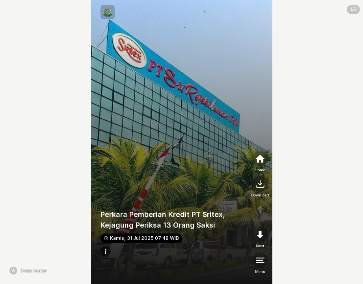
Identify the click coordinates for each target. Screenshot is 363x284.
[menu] (260, 263)
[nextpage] (260, 187)
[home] (260, 162)
